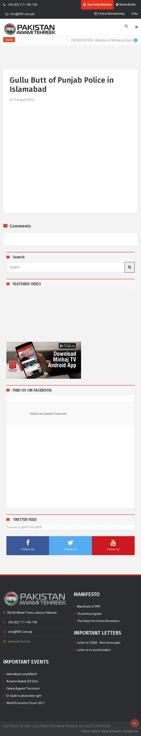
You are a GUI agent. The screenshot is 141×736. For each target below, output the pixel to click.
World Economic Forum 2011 (25, 703)
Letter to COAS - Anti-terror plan (98, 642)
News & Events (111, 731)
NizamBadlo (126, 4)
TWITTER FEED (24, 519)
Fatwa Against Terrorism (23, 688)
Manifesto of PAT (89, 606)
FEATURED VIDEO (27, 284)
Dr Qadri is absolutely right (23, 695)
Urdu (134, 13)
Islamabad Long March (21, 674)
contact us (130, 731)
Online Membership (109, 13)
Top (134, 723)
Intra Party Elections (97, 4)
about (96, 731)
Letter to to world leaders (94, 650)
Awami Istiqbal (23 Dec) (22, 681)
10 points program (89, 613)
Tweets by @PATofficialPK (24, 527)
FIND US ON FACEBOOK (32, 390)
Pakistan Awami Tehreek (48, 414)
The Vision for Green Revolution (98, 621)
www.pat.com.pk (16, 641)
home (86, 731)
